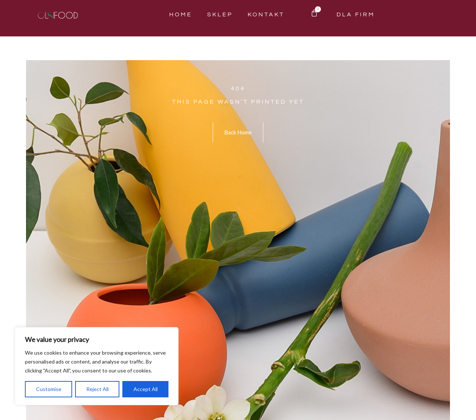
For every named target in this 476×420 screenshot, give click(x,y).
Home (180, 14)
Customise (48, 389)
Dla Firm (356, 14)
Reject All (97, 389)
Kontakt (266, 14)
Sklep (220, 14)
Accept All (146, 389)
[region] (96, 366)
